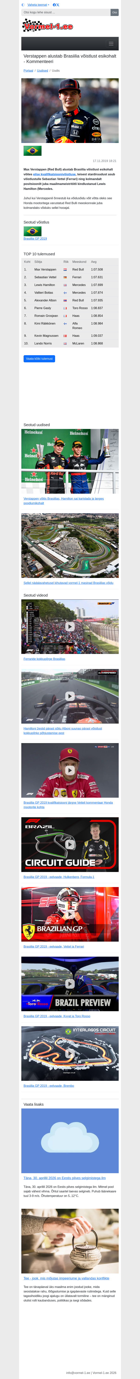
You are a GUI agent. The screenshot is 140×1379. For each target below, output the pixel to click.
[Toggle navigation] (111, 43)
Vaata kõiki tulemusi (39, 358)
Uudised (42, 70)
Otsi (114, 12)
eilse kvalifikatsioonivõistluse (54, 174)
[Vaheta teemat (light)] (35, 5)
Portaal (28, 70)
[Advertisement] (70, 396)
